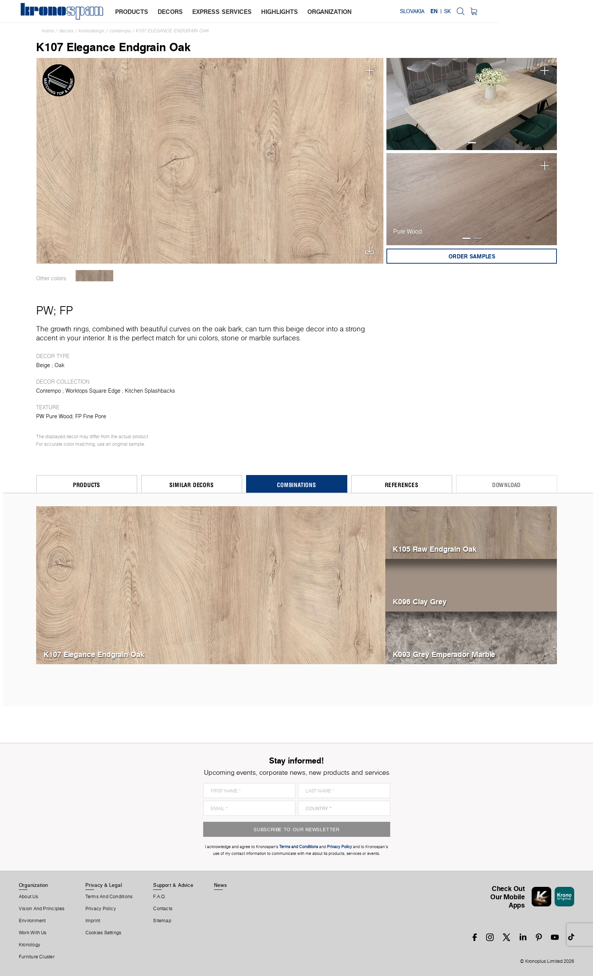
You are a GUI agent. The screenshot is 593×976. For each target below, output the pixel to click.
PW (44, 310)
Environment (32, 921)
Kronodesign (91, 30)
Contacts (162, 909)
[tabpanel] (471, 104)
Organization (33, 885)
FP (66, 310)
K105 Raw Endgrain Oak (435, 548)
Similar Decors (191, 484)
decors (172, 11)
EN (527, 11)
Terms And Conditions (108, 897)
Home (48, 30)
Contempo (120, 30)
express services (224, 11)
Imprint (92, 921)
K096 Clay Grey (420, 601)
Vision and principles (42, 909)
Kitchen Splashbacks (150, 391)
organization (331, 11)
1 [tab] (472, 142)
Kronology (29, 945)
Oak (59, 365)
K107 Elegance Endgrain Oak (172, 30)
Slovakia (505, 11)
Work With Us (33, 933)
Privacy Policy (100, 909)
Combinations (296, 484)
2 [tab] (478, 238)
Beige (43, 365)
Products (86, 484)
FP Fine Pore (90, 416)
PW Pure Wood (54, 416)
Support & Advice (173, 885)
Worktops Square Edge (92, 391)
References (401, 484)
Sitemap (162, 921)
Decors (66, 30)
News (220, 885)
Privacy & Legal (103, 885)
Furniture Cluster (37, 957)
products (133, 11)
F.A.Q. (159, 897)
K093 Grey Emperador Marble (444, 654)
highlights (281, 11)
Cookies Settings (103, 933)
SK (540, 11)
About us (28, 897)
